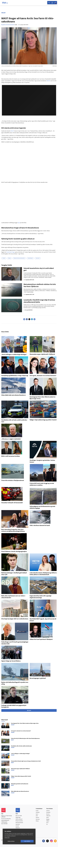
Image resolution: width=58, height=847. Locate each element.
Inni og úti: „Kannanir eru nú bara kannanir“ (43, 375)
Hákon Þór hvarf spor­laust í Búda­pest (41, 639)
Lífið (37, 815)
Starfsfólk (18, 824)
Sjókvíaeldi (38, 258)
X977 (47, 822)
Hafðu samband (19, 819)
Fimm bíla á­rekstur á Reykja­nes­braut (12, 480)
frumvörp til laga (10, 252)
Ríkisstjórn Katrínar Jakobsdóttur (19, 258)
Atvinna (48, 814)
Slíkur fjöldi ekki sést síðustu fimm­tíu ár (13, 395)
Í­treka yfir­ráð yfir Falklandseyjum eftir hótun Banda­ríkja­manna (25, 738)
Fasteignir (48, 812)
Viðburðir (48, 815)
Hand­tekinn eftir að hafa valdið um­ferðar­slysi (21, 746)
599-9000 (5, 823)
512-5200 (20, 815)
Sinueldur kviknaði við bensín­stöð (12, 502)
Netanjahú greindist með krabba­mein (19, 783)
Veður (47, 817)
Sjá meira (29, 710)
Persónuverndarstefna (6, 818)
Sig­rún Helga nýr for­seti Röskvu (11, 661)
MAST (12, 131)
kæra (19, 222)
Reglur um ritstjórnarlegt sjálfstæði (6, 816)
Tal (47, 824)
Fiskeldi (3, 258)
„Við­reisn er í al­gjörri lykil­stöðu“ (11, 439)
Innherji (48, 810)
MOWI (48, 80)
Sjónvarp (38, 819)
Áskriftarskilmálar (19, 822)
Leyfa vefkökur (27, 841)
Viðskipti (38, 812)
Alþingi (9, 258)
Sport (37, 814)
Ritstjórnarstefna (19, 820)
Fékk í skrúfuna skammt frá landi (40, 525)
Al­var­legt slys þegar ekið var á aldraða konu (14, 619)
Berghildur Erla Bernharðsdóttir (7, 24)
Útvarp (37, 821)
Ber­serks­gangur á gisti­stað (38, 678)
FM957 (47, 821)
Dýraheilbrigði (30, 258)
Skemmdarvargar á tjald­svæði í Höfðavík (42, 354)
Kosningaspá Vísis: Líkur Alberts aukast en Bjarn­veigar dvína (25, 723)
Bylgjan (47, 819)
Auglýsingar (18, 817)
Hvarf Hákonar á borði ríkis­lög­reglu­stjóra (14, 551)
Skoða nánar (7, 837)
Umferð (17, 826)
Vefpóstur (18, 827)
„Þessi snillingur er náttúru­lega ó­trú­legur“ (14, 354)
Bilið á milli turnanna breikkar (10, 456)
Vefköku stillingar (11, 841)
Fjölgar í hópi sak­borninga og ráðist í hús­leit (43, 420)
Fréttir (37, 810)
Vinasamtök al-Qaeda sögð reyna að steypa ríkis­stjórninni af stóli (26, 761)
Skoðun (37, 817)
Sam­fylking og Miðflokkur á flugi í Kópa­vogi (14, 375)
